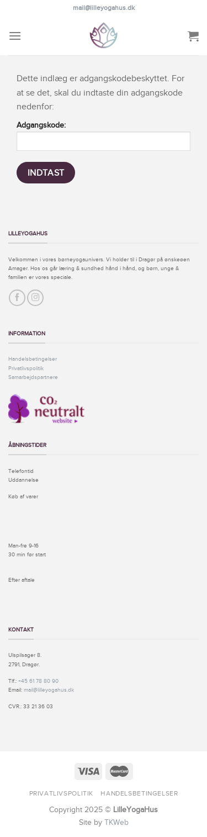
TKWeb (116, 822)
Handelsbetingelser (32, 359)
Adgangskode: (103, 135)
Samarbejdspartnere (33, 377)
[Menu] (15, 35)
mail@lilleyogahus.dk (104, 8)
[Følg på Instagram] (35, 297)
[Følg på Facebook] (17, 297)
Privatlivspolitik (26, 368)
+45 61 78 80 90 (38, 681)
